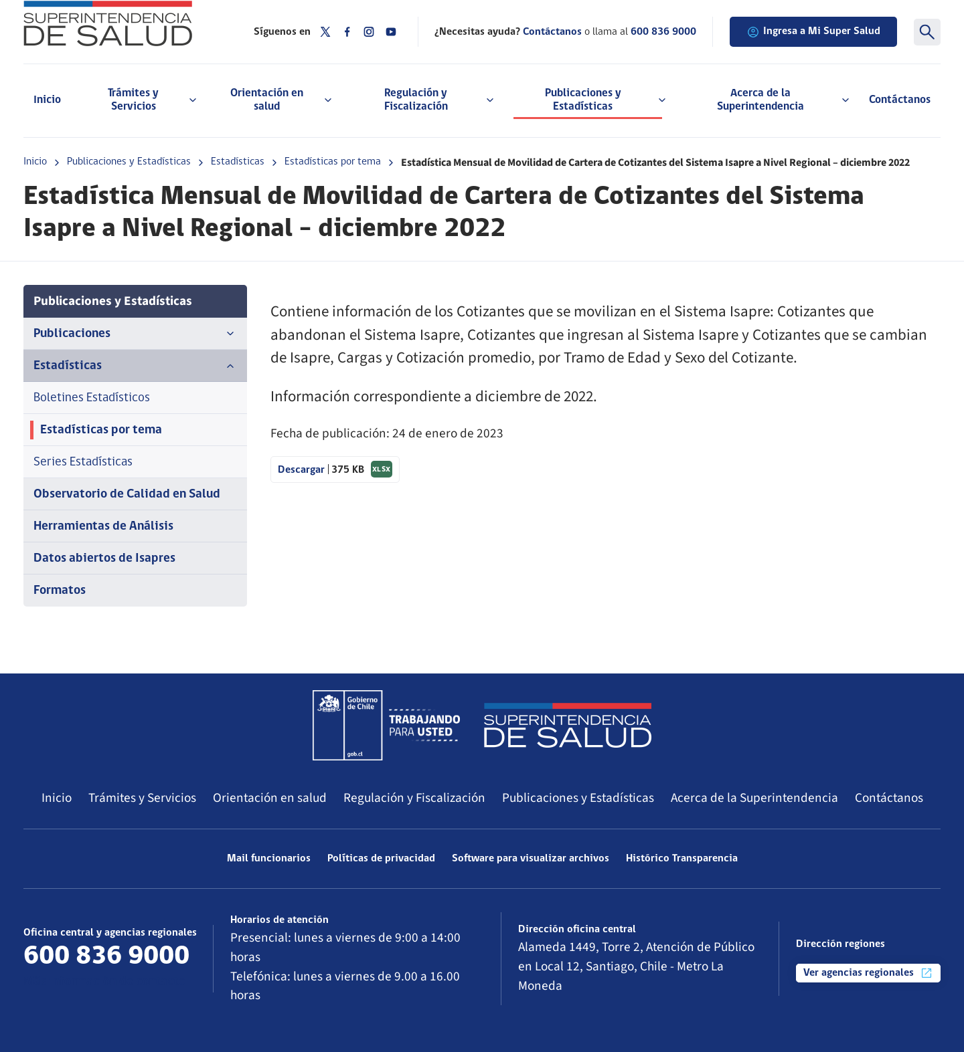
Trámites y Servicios (142, 797)
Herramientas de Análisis (103, 526)
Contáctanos (900, 100)
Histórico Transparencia (682, 858)
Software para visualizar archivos (530, 858)
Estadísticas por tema (333, 161)
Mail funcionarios (269, 858)
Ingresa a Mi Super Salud (813, 32)
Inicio (47, 100)
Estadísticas (237, 161)
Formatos (59, 591)
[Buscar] (927, 32)
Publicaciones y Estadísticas (129, 161)
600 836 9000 (663, 32)
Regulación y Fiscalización (414, 797)
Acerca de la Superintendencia (754, 797)
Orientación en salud (270, 797)
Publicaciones (135, 333)
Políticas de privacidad (381, 858)
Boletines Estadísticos (91, 398)
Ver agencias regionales (868, 973)
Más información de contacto (104, 982)
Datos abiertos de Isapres (104, 558)
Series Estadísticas (83, 462)
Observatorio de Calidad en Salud (126, 494)
